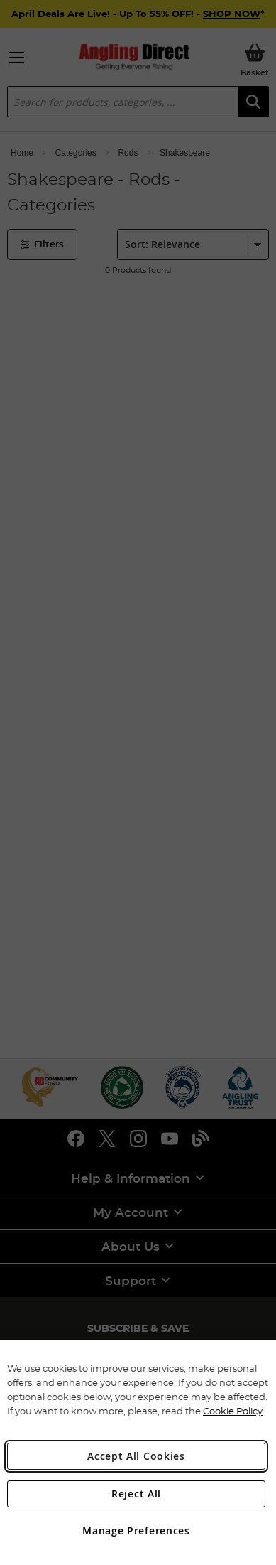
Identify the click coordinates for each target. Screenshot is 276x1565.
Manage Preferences (136, 1530)
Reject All (136, 1493)
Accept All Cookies (136, 1456)
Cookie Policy (233, 1410)
